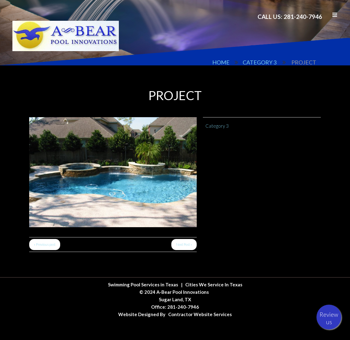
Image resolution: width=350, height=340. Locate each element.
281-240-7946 (183, 307)
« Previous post (45, 244)
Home (221, 62)
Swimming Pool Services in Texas (143, 284)
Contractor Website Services (200, 314)
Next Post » (184, 244)
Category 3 (259, 62)
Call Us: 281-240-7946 (290, 16)
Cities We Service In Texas (213, 284)
